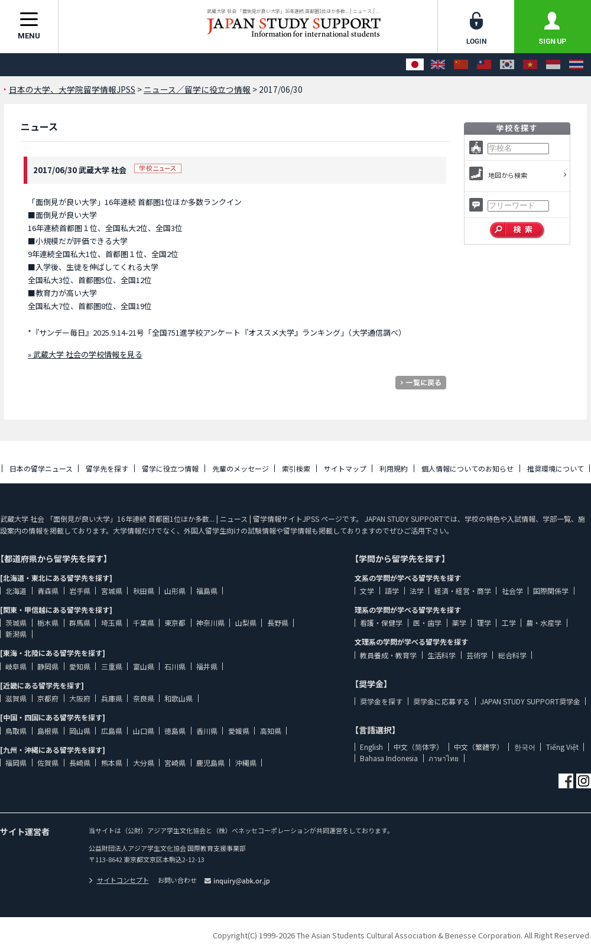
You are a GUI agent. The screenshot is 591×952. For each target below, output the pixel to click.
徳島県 (175, 731)
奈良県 (143, 698)
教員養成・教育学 (388, 655)
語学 (392, 591)
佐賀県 (48, 763)
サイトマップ (345, 468)
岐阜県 (16, 666)
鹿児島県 (210, 763)
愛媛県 (238, 731)
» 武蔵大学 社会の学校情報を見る (85, 354)
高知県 (270, 731)
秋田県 (143, 591)
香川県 (206, 731)
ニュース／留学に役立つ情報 (197, 89)
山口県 (143, 731)
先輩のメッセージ (240, 468)
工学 (509, 623)
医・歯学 (427, 623)
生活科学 (441, 655)
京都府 (48, 698)
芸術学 (477, 655)
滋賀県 (16, 698)
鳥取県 (16, 731)
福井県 (206, 666)
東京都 (175, 623)
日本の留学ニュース (41, 468)
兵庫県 (111, 698)
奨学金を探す (381, 701)
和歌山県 (178, 698)
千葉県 (143, 623)
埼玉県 (111, 623)
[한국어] (507, 65)
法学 (417, 591)
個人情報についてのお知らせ (467, 468)
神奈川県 (210, 623)
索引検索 (296, 468)
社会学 (512, 591)
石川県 (175, 666)
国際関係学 (551, 591)
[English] (438, 65)
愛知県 (79, 666)
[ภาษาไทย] (576, 65)
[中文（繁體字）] (484, 65)
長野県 (277, 623)
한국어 (524, 747)
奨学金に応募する (441, 701)
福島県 (206, 591)
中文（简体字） (418, 747)
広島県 (111, 731)
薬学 (459, 623)
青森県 (48, 591)
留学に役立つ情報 (170, 468)
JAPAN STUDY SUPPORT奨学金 (530, 701)
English (371, 747)
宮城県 (111, 591)
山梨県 (245, 623)
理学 (484, 623)
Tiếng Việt (562, 747)
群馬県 (79, 623)
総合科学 (512, 655)
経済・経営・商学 (462, 591)
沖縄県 (245, 763)
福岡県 (16, 763)
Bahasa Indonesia (389, 758)
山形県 (175, 591)
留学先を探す (107, 468)
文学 (367, 591)
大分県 (143, 763)
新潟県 (16, 634)
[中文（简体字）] (461, 65)
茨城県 (16, 623)
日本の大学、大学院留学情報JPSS (72, 89)
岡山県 (79, 731)
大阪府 (79, 698)
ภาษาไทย (443, 758)
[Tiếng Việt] (530, 65)
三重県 (111, 666)
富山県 (143, 666)
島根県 (48, 731)
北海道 (16, 591)
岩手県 (79, 591)
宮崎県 (175, 763)
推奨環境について (555, 468)
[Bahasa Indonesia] (553, 65)
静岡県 (48, 666)
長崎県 (79, 763)
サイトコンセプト (119, 880)
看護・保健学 (381, 623)
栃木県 (48, 623)
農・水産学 (543, 623)
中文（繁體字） (479, 747)
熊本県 (111, 763)
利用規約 (393, 468)
